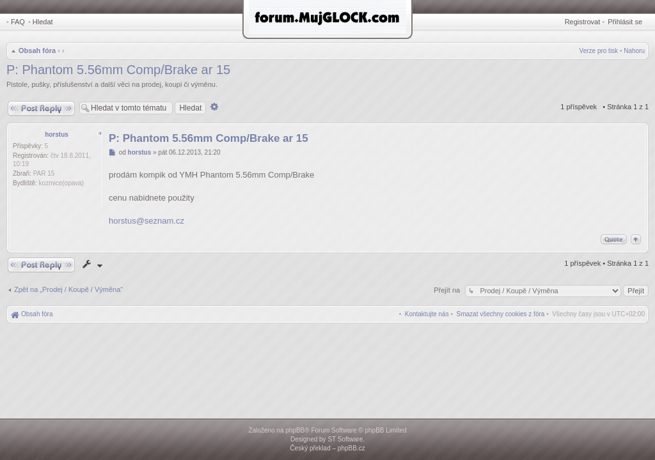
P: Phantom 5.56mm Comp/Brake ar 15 (118, 70)
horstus (56, 134)
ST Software (345, 439)
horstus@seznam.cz (146, 221)
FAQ (18, 22)
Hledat (43, 22)
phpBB (294, 430)
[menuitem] (501, 314)
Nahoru (634, 50)
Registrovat (583, 22)
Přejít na (448, 290)
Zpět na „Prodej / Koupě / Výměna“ (68, 289)
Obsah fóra (37, 50)
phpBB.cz (351, 448)
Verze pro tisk (599, 50)
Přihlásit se (625, 22)
